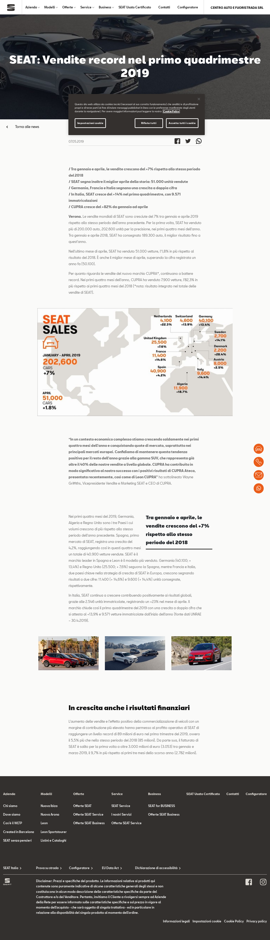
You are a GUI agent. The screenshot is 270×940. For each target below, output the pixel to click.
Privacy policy (257, 922)
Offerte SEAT (82, 806)
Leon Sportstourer (54, 832)
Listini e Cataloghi (53, 841)
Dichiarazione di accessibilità (151, 869)
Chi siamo (10, 806)
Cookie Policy (234, 922)
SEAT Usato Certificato (135, 7)
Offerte (67, 7)
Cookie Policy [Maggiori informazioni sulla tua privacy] (171, 111)
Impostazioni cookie (207, 922)
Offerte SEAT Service (88, 815)
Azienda (31, 7)
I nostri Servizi (121, 815)
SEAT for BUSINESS (161, 806)
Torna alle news (27, 127)
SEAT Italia (10, 869)
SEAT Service (120, 806)
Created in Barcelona (18, 832)
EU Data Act (110, 869)
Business (105, 7)
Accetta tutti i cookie (182, 123)
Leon (44, 824)
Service (85, 7)
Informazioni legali (176, 922)
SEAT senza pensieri (17, 841)
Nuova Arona (50, 815)
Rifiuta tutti (148, 123)
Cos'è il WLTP (12, 824)
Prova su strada (47, 869)
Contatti (164, 7)
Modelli (49, 7)
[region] (136, 114)
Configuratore (187, 7)
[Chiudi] (198, 99)
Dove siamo (11, 815)
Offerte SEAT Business (89, 824)
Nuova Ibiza (49, 806)
